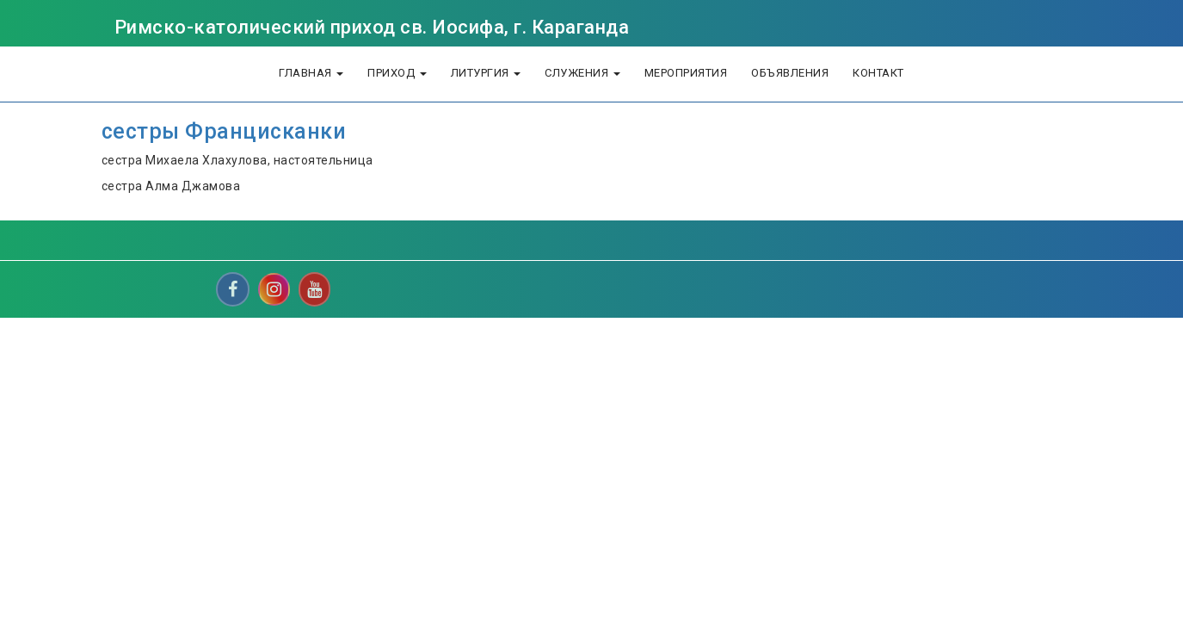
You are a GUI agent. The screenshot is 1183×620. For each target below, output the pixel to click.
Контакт (878, 72)
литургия (486, 72)
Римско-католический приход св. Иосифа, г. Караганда (372, 27)
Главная (311, 72)
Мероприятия (686, 72)
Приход (397, 72)
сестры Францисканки (224, 131)
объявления (790, 72)
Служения (582, 72)
